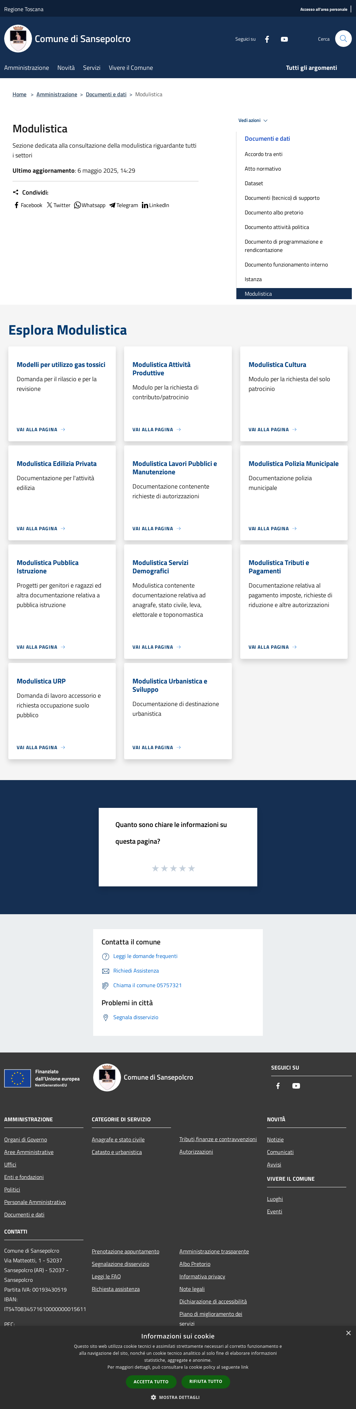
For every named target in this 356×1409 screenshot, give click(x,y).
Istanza (253, 279)
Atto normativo (263, 168)
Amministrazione (57, 94)
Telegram (123, 205)
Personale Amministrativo (35, 1202)
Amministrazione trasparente (214, 1251)
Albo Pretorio (194, 1264)
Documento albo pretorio (274, 212)
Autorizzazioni (196, 1151)
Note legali (192, 1289)
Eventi (274, 1211)
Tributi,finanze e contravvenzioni (218, 1139)
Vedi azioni (254, 120)
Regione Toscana (23, 9)
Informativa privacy (202, 1276)
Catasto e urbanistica (117, 1152)
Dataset (254, 183)
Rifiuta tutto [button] (205, 1381)
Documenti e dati (106, 94)
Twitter (58, 205)
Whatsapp (89, 205)
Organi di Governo (25, 1139)
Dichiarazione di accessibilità (213, 1301)
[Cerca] (343, 38)
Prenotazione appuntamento (125, 1251)
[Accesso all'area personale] (323, 9)
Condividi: (30, 192)
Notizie (275, 1139)
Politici (12, 1189)
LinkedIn (155, 205)
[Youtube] (282, 38)
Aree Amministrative (29, 1152)
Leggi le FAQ (106, 1276)
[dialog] (178, 1367)
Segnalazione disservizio (120, 1264)
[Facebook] (264, 38)
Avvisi (274, 1164)
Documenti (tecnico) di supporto (282, 198)
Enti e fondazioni (24, 1177)
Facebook (27, 205)
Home (19, 94)
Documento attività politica (277, 227)
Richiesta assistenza (116, 1289)
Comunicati (280, 1152)
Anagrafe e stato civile (118, 1139)
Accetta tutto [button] (151, 1382)
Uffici (10, 1164)
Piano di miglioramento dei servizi (210, 1319)
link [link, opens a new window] (245, 1367)
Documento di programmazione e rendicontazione (284, 245)
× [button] (348, 1333)
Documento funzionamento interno (286, 264)
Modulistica (258, 293)
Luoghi (275, 1199)
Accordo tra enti (264, 154)
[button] (178, 1397)
